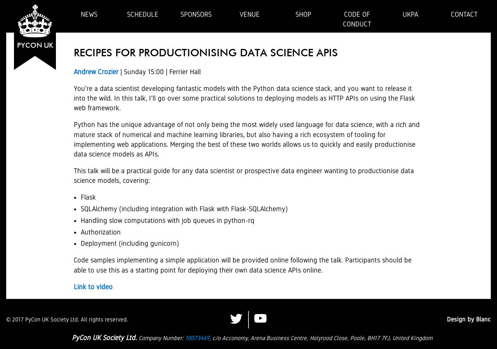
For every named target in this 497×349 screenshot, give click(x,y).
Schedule (142, 14)
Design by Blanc (469, 319)
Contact (464, 14)
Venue (250, 14)
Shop (303, 14)
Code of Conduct (357, 19)
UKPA (410, 14)
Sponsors (196, 14)
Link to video (93, 287)
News (89, 14)
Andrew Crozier (96, 72)
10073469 (197, 338)
